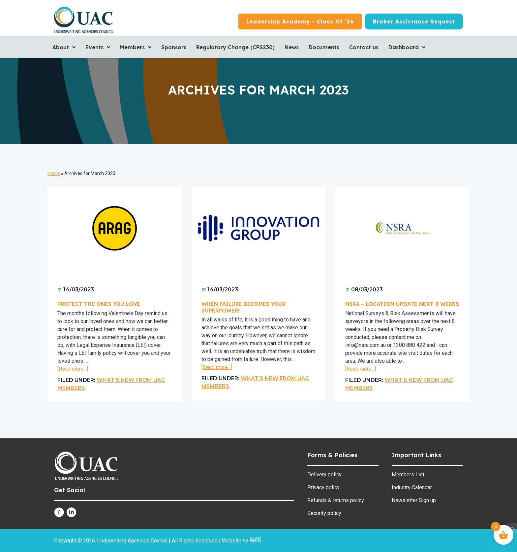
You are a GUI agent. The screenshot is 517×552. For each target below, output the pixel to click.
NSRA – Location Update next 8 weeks (402, 304)
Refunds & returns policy (335, 500)
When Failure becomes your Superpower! (243, 307)
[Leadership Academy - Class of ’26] (300, 21)
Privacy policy (323, 487)
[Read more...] (72, 369)
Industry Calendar (412, 487)
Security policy (324, 513)
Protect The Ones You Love (98, 304)
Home (53, 173)
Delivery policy (324, 474)
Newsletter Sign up (414, 500)
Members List (408, 474)
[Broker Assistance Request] (414, 21)
